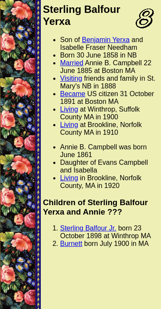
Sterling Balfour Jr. (88, 228)
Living (69, 109)
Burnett (71, 243)
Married (71, 63)
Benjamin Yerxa (106, 39)
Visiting (71, 78)
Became (72, 93)
